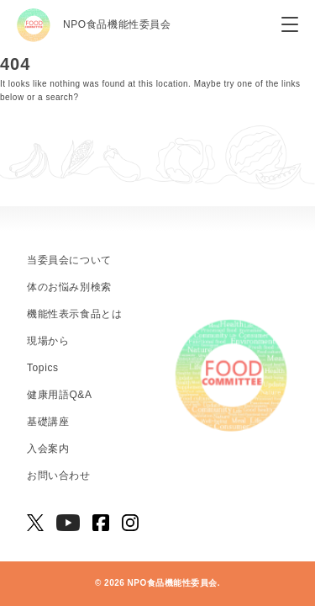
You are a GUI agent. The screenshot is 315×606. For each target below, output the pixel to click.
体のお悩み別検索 (69, 287)
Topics (43, 368)
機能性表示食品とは (74, 314)
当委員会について (69, 260)
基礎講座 (48, 422)
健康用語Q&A (59, 395)
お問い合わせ (59, 475)
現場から (48, 341)
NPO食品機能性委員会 (94, 25)
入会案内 (48, 449)
